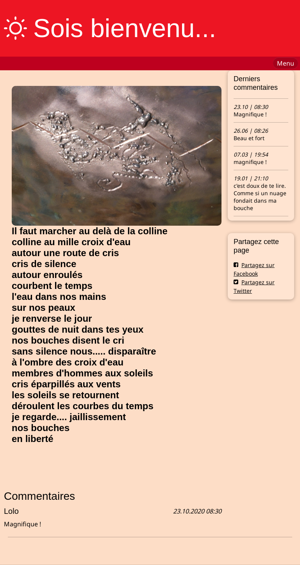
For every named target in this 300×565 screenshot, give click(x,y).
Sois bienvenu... (124, 28)
